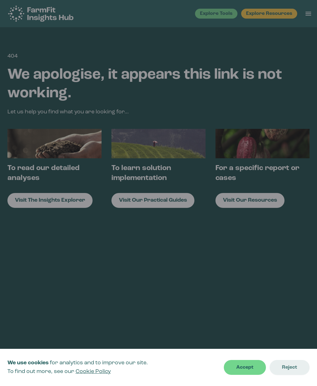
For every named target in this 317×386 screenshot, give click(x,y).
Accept (245, 367)
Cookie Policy (93, 372)
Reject (289, 367)
